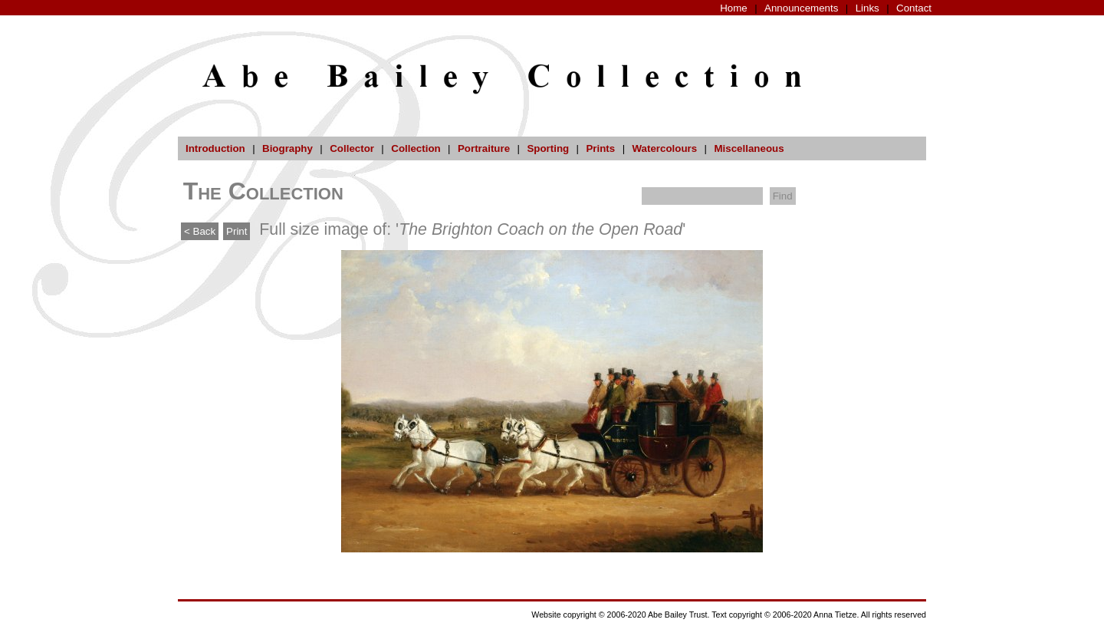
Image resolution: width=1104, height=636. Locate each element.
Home (734, 8)
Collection (415, 148)
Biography (287, 148)
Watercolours (665, 148)
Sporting (548, 148)
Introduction (215, 148)
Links (867, 8)
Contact (914, 8)
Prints (600, 148)
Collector (352, 148)
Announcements (801, 8)
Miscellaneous (749, 148)
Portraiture (484, 148)
